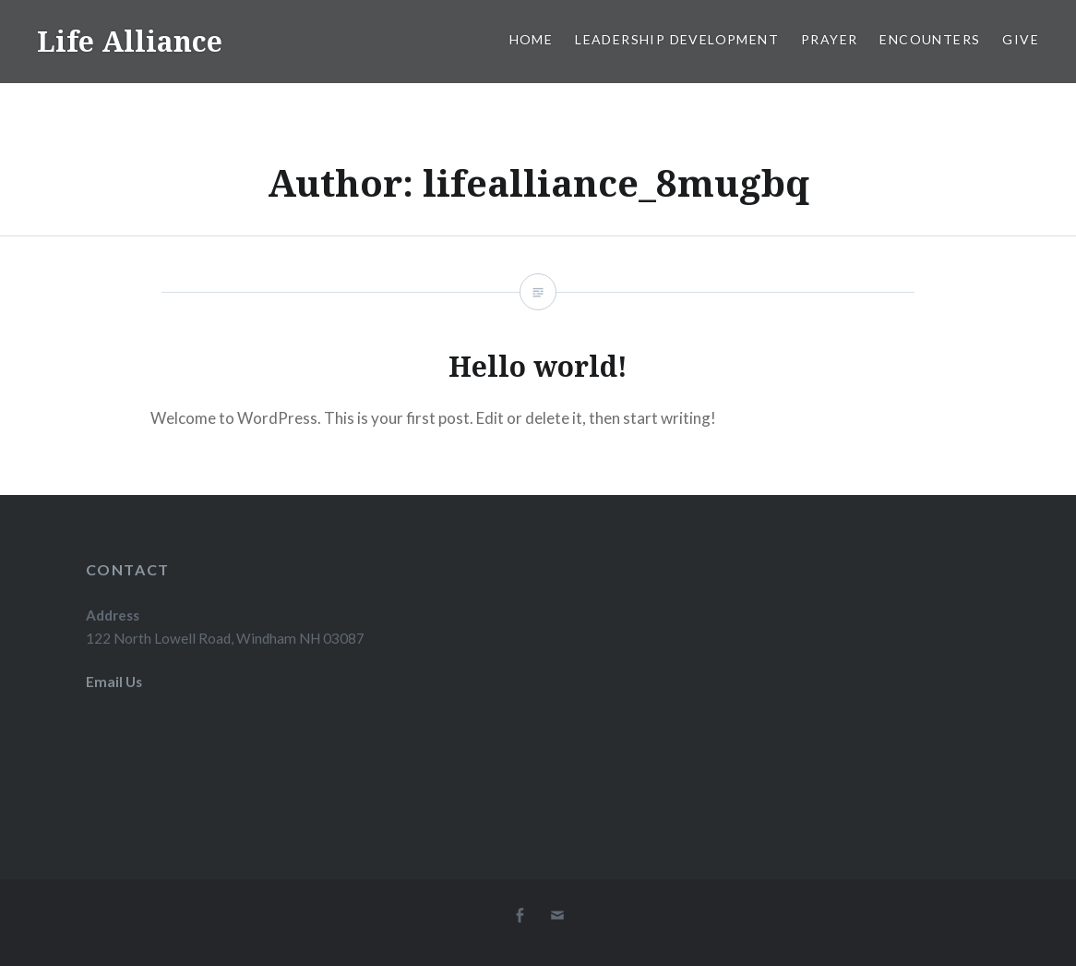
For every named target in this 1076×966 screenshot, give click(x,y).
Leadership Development (677, 39)
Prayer (829, 39)
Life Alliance (129, 41)
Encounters (929, 39)
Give (1020, 39)
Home (531, 39)
